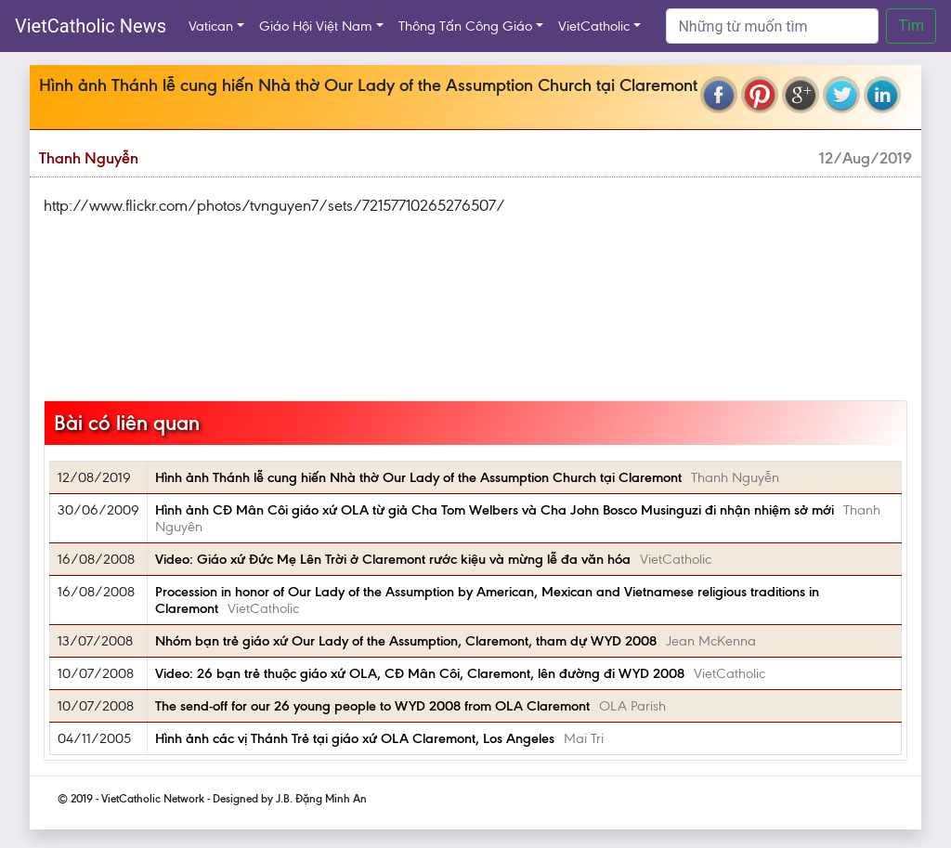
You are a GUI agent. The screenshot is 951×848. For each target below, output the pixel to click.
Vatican (211, 26)
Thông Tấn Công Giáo (465, 26)
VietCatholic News (90, 26)
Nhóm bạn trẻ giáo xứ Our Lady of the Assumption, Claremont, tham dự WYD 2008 (406, 641)
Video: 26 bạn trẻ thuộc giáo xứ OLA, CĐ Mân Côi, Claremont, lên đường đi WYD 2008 (419, 673)
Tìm (911, 25)
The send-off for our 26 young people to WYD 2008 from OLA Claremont (372, 706)
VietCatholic (594, 26)
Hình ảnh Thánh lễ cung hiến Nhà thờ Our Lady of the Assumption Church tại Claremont (418, 477)
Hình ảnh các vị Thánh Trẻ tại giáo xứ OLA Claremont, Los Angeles (354, 738)
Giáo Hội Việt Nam (315, 26)
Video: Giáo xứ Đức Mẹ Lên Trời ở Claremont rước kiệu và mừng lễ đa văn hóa (393, 559)
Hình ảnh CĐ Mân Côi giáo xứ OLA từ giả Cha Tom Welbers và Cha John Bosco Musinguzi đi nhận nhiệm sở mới (494, 510)
